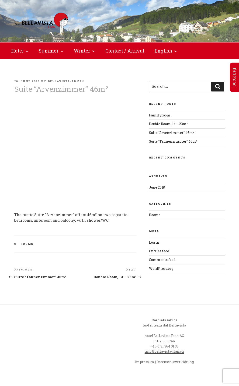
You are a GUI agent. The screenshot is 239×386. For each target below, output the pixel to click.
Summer (51, 51)
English (166, 51)
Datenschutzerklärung (175, 362)
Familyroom (159, 115)
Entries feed (159, 251)
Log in (154, 242)
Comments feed (162, 259)
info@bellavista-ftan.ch (164, 351)
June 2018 (157, 187)
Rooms (27, 244)
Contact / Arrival (124, 51)
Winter (85, 51)
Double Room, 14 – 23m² (168, 124)
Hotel (20, 51)
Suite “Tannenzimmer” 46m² (173, 141)
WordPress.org (161, 268)
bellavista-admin (66, 81)
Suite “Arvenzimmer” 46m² (171, 132)
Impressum (144, 362)
